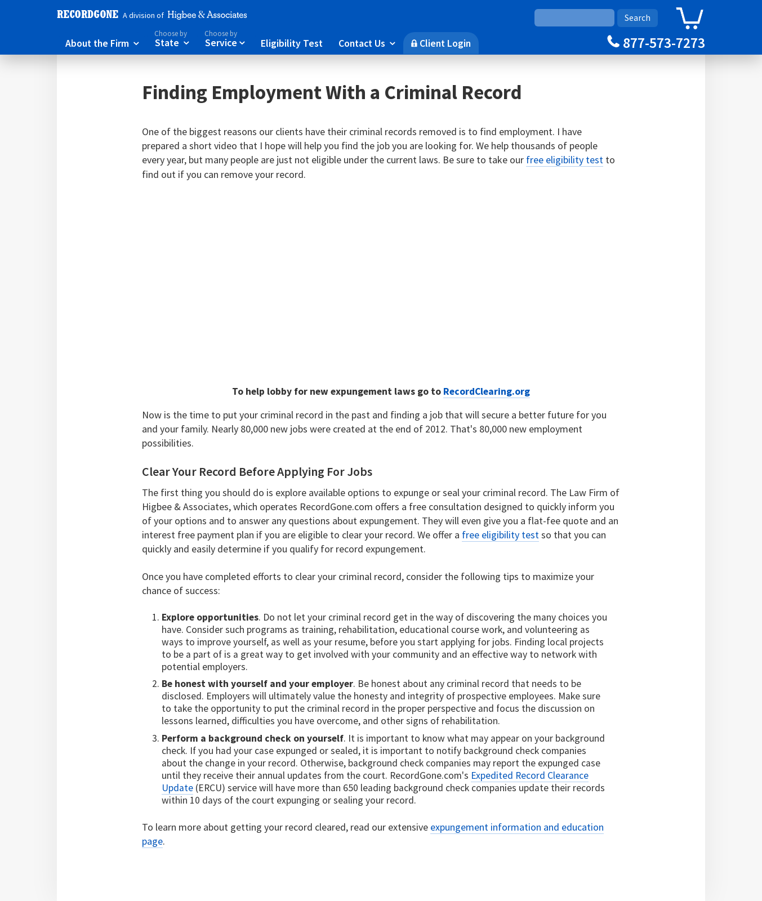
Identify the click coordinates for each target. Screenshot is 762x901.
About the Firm (102, 43)
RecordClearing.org (486, 391)
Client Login (441, 43)
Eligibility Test (292, 43)
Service (224, 38)
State (171, 38)
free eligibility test (564, 159)
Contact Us (366, 43)
